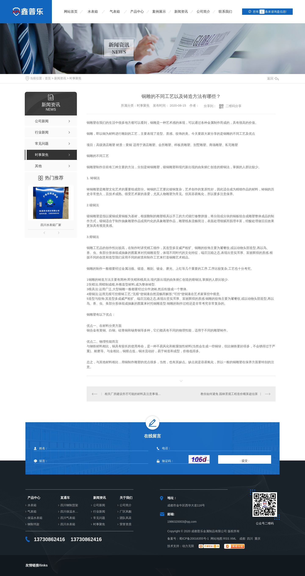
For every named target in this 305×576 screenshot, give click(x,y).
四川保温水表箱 (70, 511)
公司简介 (203, 11)
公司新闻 (99, 505)
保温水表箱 (35, 518)
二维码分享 (233, 106)
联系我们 (225, 11)
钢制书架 (33, 524)
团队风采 (126, 518)
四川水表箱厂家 (50, 225)
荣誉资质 (126, 524)
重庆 (258, 538)
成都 (242, 538)
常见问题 (99, 518)
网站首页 (71, 11)
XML (233, 538)
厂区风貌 (126, 511)
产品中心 (137, 11)
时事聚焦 (75, 78)
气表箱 (115, 11)
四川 (250, 538)
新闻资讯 (181, 11)
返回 (273, 78)
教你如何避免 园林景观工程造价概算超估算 (229, 394)
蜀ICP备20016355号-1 (194, 538)
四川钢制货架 (69, 505)
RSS (226, 538)
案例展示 (159, 11)
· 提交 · (244, 460)
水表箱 (93, 11)
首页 (48, 78)
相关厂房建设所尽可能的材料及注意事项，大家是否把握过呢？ (134, 394)
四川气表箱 (67, 518)
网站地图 (216, 538)
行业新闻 (99, 511)
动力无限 (188, 546)
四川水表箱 (67, 524)
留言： (90, 461)
